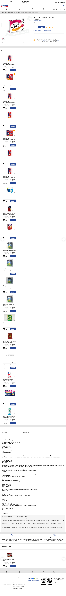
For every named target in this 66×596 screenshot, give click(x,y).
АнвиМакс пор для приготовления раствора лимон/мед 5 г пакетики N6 (9, 121)
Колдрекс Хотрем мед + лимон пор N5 (9, 305)
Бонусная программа (17, 577)
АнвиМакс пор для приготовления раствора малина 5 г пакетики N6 (9, 177)
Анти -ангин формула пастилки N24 (9, 560)
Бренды (2, 582)
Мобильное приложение (46, 577)
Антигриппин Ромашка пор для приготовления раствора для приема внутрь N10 (9, 195)
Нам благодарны (3, 580)
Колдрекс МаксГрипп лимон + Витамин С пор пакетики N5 (9, 214)
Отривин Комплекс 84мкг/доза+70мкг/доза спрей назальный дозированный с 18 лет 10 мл (9, 380)
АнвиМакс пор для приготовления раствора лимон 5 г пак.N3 (9, 64)
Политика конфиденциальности (18, 586)
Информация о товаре (5, 428)
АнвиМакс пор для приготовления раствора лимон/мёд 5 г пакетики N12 (9, 83)
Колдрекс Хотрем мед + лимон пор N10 (9, 286)
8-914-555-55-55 (59, 579)
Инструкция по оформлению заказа (19, 582)
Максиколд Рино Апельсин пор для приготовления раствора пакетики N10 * (9, 323)
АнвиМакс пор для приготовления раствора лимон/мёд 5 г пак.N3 (9, 102)
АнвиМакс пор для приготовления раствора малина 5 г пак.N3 (9, 158)
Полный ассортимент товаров (6, 584)
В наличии (15, 428)
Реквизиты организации (38, 20)
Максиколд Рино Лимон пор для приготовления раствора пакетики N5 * (9, 342)
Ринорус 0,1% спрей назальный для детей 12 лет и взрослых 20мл (9, 417)
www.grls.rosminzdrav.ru (6, 529)
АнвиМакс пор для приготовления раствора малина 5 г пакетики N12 (9, 139)
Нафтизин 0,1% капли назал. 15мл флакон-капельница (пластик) (8, 362)
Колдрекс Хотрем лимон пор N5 (9, 268)
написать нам (45, 40)
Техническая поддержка (17, 588)
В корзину (41, 27)
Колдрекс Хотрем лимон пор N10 (9, 250)
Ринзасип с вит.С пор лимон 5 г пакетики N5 (9, 398)
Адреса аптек (15, 580)
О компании (3, 577)
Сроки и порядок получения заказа (19, 584)
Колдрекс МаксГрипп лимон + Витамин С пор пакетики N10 (9, 232)
